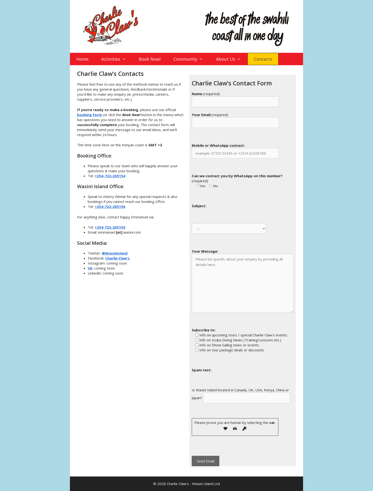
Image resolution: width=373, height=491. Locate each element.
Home (82, 59)
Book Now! (150, 59)
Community (191, 59)
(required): (206, 93)
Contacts (263, 59)
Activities (116, 59)
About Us (231, 59)
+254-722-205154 (110, 175)
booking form (89, 114)
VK (90, 268)
